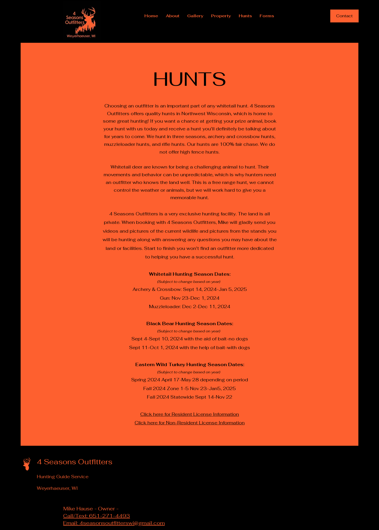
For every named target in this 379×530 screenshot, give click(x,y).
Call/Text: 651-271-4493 (96, 515)
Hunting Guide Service (62, 476)
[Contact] (344, 16)
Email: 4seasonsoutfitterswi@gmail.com (114, 523)
